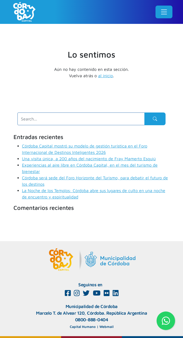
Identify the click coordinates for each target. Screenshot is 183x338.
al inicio (105, 75)
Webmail (106, 326)
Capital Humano (83, 326)
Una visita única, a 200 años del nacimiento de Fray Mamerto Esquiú (89, 158)
